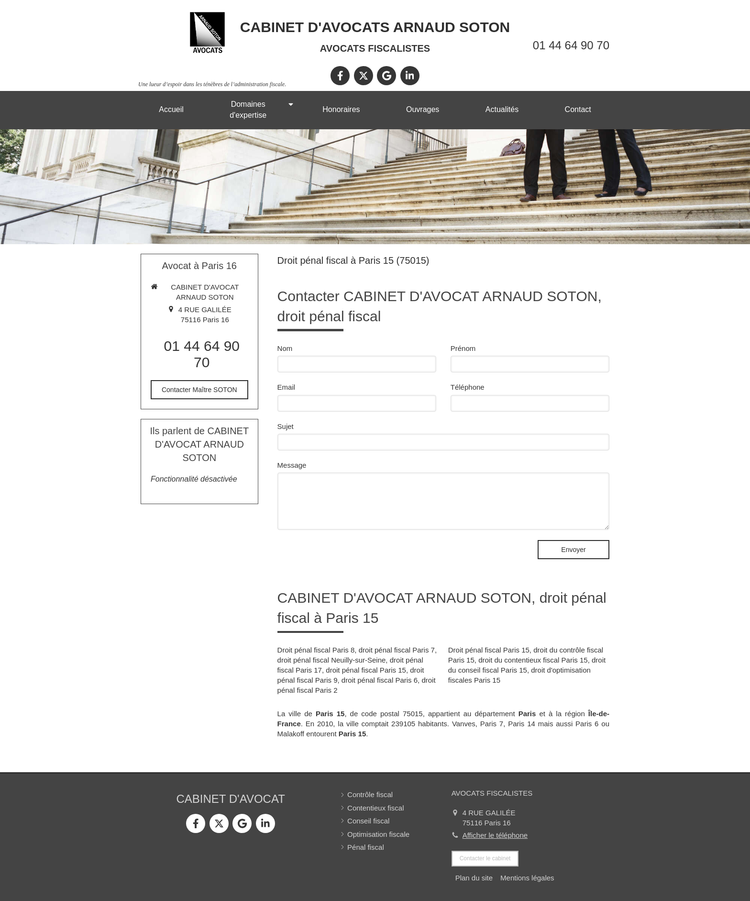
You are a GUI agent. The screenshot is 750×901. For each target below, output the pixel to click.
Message (292, 465)
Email (286, 387)
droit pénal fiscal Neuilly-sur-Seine (331, 660)
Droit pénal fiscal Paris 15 (488, 650)
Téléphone (468, 387)
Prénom (463, 348)
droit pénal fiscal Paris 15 (366, 670)
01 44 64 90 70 (571, 45)
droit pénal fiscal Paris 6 (380, 680)
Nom (285, 348)
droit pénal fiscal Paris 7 (397, 650)
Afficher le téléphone (495, 835)
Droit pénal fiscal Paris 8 (316, 650)
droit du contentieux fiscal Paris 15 (532, 660)
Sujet (285, 426)
